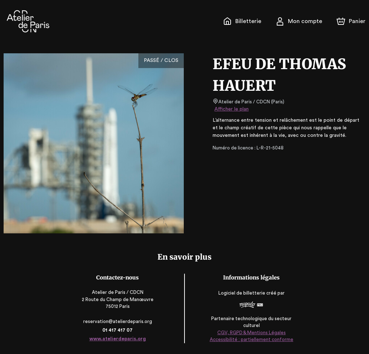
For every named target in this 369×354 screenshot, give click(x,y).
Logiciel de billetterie (242, 293)
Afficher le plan (231, 109)
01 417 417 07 (118, 330)
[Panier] (351, 21)
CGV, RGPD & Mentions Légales (251, 332)
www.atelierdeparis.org (118, 338)
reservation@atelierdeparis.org (118, 321)
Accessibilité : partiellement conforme (251, 339)
